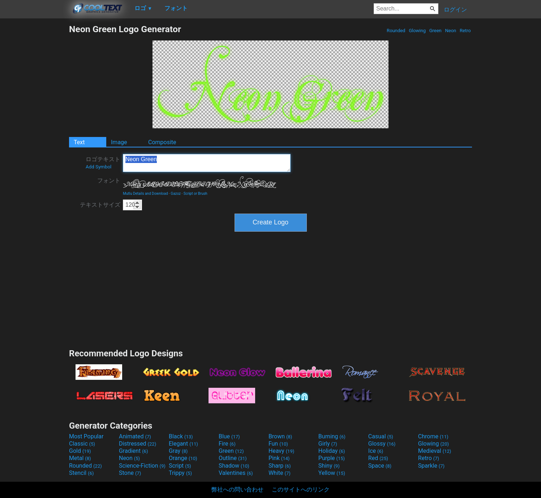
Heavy (281, 450)
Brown (280, 436)
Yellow (331, 472)
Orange (183, 458)
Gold (80, 450)
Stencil (81, 472)
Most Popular (86, 436)
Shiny (329, 465)
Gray (178, 450)
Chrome (433, 436)
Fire (227, 443)
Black (181, 436)
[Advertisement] (34, 132)
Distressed (137, 443)
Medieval (434, 450)
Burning (331, 436)
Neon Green (207, 163)
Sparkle (431, 465)
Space (379, 465)
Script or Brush (195, 194)
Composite (162, 142)
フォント (108, 180)
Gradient (133, 450)
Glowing (417, 30)
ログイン (455, 9)
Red (378, 458)
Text (79, 142)
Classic (82, 443)
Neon (450, 30)
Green (435, 30)
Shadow (234, 465)
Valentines (236, 472)
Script (180, 465)
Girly (327, 443)
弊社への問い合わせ (237, 489)
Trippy (180, 472)
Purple (331, 458)
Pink (279, 458)
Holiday (331, 450)
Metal (80, 458)
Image (119, 142)
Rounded (396, 30)
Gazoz (176, 194)
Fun (278, 443)
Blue (229, 436)
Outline (233, 458)
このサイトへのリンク (301, 489)
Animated (135, 436)
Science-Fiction (142, 465)
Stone (130, 472)
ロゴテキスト (103, 162)
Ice (375, 450)
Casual (380, 436)
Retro (465, 30)
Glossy (382, 443)
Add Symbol (98, 166)
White (280, 472)
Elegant (183, 443)
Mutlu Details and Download (145, 194)
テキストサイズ (100, 204)
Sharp (280, 465)
